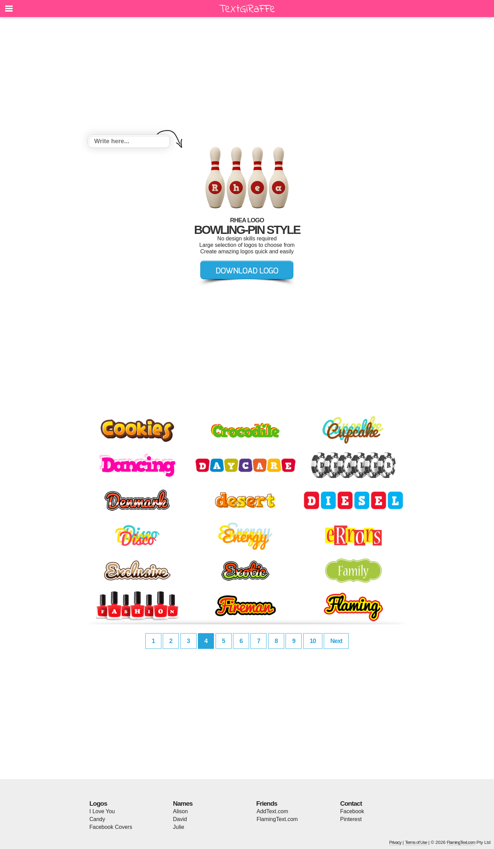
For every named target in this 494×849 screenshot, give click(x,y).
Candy (97, 819)
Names (182, 803)
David (180, 819)
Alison (180, 811)
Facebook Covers (110, 827)
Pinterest (351, 819)
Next (336, 641)
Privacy (395, 842)
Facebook (352, 811)
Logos (98, 803)
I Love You (102, 811)
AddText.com (272, 811)
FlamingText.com (277, 819)
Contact (351, 803)
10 (313, 641)
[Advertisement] (247, 76)
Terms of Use (416, 842)
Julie (178, 827)
